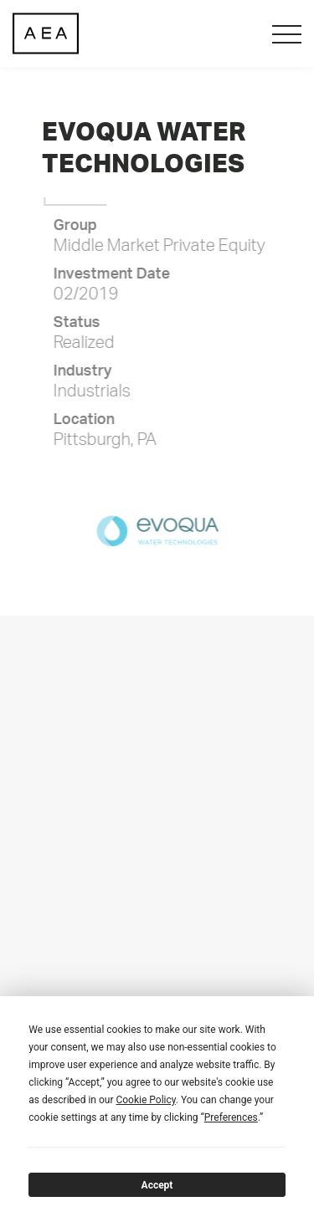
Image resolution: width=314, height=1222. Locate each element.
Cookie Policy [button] (145, 1100)
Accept (157, 1185)
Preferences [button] (231, 1117)
